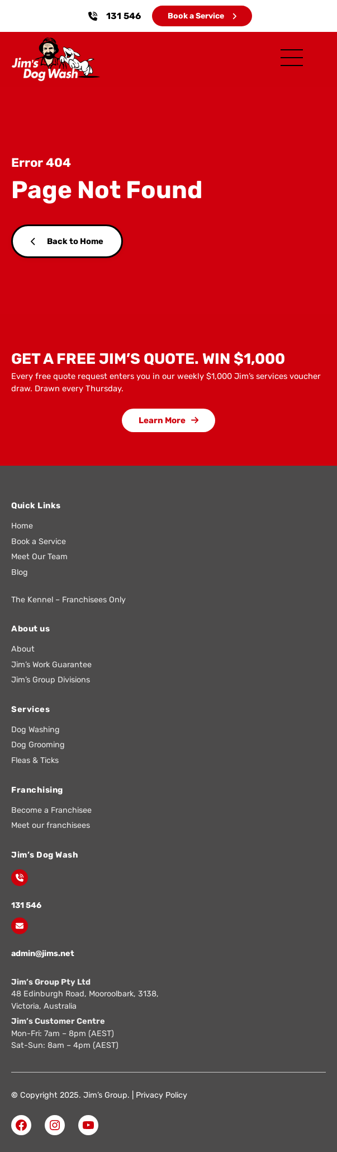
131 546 (123, 16)
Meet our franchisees (50, 825)
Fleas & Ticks (35, 760)
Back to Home (67, 241)
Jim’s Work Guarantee (51, 664)
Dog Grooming (38, 745)
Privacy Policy (161, 1095)
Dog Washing (35, 729)
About (23, 649)
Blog (19, 572)
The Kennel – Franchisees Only (68, 600)
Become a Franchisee (51, 810)
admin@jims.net (42, 953)
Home (22, 526)
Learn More (168, 420)
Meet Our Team (39, 556)
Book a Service (202, 16)
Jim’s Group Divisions (50, 680)
